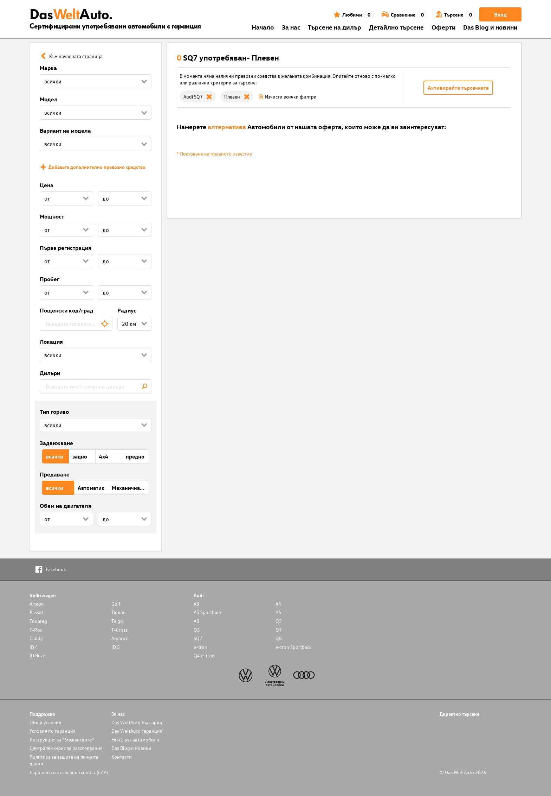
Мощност (52, 216)
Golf (116, 603)
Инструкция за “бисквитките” (62, 739)
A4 (278, 603)
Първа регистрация (65, 247)
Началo (263, 27)
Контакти (121, 756)
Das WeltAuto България (136, 722)
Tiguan (118, 612)
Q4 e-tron (204, 655)
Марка (48, 67)
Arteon (37, 603)
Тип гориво (54, 411)
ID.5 (115, 647)
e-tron (200, 647)
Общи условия (45, 722)
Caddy (36, 638)
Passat (36, 612)
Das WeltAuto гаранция (136, 730)
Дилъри (50, 373)
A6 (278, 612)
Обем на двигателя (65, 505)
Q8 (279, 638)
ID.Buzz (37, 655)
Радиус (126, 310)
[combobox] (76, 324)
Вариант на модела (65, 130)
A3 (196, 603)
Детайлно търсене (396, 27)
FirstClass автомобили (135, 739)
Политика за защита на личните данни (64, 760)
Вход (500, 14)
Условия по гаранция (53, 730)
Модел (49, 99)
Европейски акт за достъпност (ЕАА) (69, 772)
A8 (196, 621)
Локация (51, 341)
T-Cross (119, 629)
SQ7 (198, 638)
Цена (46, 185)
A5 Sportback (208, 612)
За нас (291, 27)
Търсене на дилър (334, 27)
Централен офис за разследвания (66, 748)
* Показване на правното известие (214, 153)
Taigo (117, 621)
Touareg (38, 621)
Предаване (55, 474)
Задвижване (56, 443)
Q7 (279, 629)
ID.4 (34, 647)
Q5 (197, 629)
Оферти (444, 27)
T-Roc (36, 629)
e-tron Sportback (294, 647)
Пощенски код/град (66, 310)
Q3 (279, 621)
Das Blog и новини (490, 27)
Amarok (119, 638)
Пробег (49, 279)
